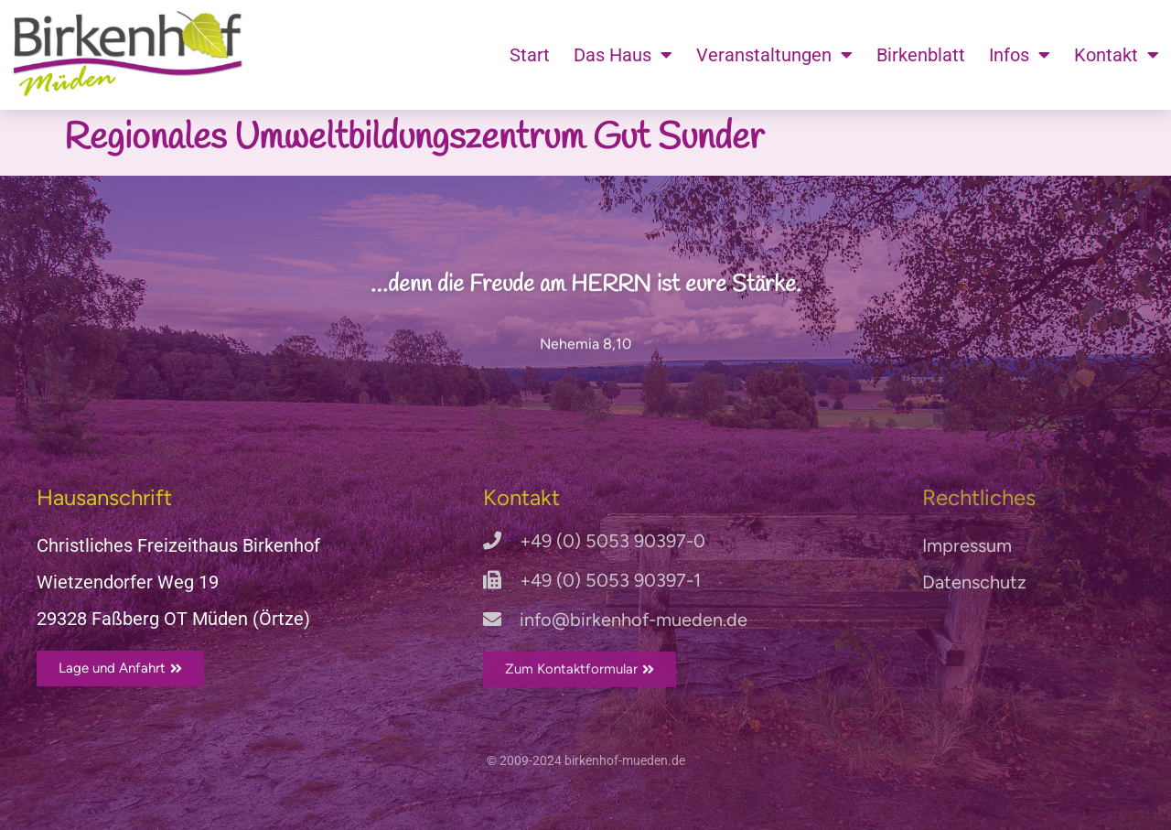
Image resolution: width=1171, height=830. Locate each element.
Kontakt (1116, 55)
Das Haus (623, 55)
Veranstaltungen (774, 55)
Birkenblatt (920, 55)
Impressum (967, 545)
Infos (1019, 55)
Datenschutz (974, 582)
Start (530, 55)
